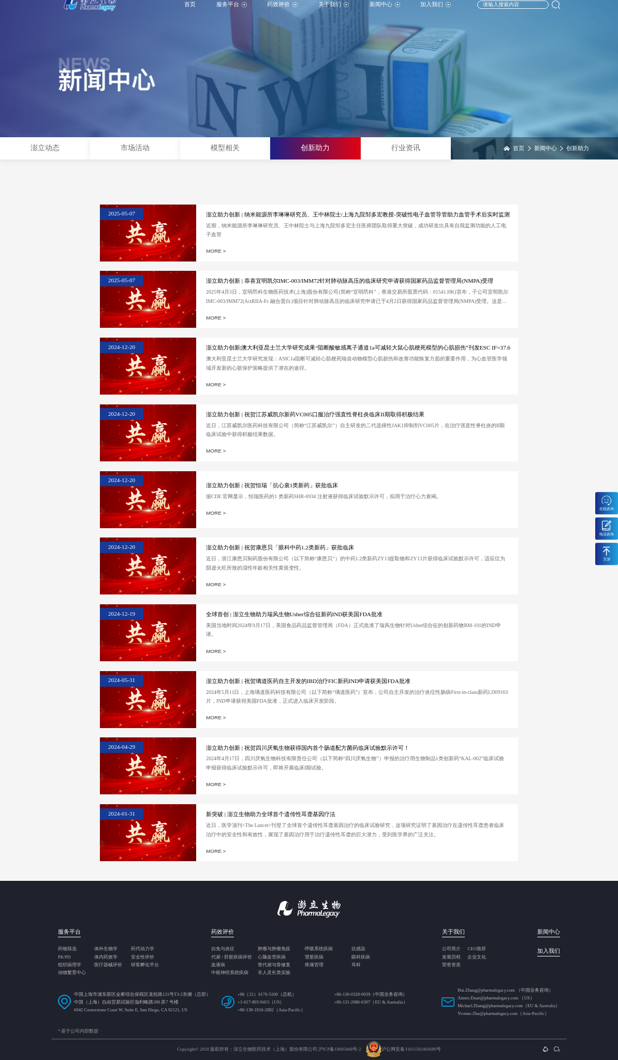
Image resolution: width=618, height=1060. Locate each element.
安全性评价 (142, 957)
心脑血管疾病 (272, 957)
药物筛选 (67, 949)
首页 (190, 12)
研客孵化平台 (145, 965)
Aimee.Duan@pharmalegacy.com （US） (496, 997)
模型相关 (225, 148)
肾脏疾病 (314, 957)
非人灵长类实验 (274, 972)
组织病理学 (69, 965)
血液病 (218, 965)
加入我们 (435, 12)
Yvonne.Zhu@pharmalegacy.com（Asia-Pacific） (503, 1013)
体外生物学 (105, 949)
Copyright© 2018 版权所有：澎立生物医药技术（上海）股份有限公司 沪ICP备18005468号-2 (269, 1049)
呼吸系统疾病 (319, 949)
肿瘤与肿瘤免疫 (274, 949)
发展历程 (451, 957)
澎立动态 (45, 148)
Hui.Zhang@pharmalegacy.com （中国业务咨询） (505, 990)
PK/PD (64, 957)
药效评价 (282, 12)
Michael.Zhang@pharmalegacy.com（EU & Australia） (509, 1005)
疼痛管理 (314, 965)
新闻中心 (385, 12)
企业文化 (476, 957)
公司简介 (451, 949)
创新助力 (315, 148)
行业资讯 (405, 148)
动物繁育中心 (72, 972)
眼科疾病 (360, 957)
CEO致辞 (476, 949)
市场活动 (135, 148)
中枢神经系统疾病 (229, 972)
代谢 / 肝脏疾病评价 (231, 957)
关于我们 (333, 12)
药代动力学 (142, 949)
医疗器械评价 (108, 965)
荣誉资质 (451, 965)
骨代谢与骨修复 (274, 965)
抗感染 (358, 949)
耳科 (356, 965)
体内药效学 (105, 957)
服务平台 (231, 12)
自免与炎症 (222, 949)
